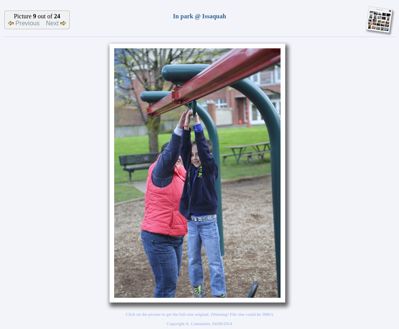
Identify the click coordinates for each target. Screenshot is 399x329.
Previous (24, 23)
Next (56, 23)
